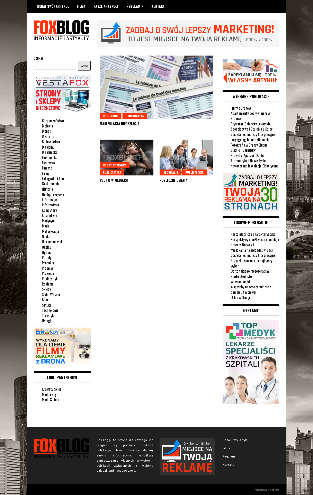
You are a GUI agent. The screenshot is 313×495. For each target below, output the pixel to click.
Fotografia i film (53, 178)
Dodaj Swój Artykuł (53, 6)
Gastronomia (51, 183)
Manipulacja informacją (120, 123)
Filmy (81, 6)
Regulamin (135, 6)
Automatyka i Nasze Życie (248, 160)
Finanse (47, 167)
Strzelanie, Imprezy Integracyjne (253, 134)
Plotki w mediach (114, 180)
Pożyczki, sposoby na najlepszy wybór (251, 262)
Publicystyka (135, 115)
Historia (47, 188)
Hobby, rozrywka (114, 165)
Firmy (45, 173)
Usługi (46, 320)
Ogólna (47, 252)
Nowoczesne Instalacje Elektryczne (255, 165)
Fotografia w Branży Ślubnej (250, 144)
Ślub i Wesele (51, 294)
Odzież (46, 246)
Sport (46, 299)
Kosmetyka (49, 215)
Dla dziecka (49, 152)
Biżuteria (48, 136)
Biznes (46, 130)
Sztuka (47, 304)
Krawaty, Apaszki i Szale (247, 155)
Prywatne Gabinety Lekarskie (251, 123)
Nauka (46, 236)
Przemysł (48, 267)
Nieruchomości (52, 241)
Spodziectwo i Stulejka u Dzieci (252, 128)
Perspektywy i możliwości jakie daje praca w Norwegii (252, 241)
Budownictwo (51, 141)
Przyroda (48, 273)
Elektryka (48, 162)
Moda (45, 225)
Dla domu (48, 146)
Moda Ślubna (50, 399)
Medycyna (48, 220)
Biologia (47, 125)
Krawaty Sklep (52, 388)
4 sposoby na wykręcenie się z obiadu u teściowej (251, 289)
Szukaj (38, 57)
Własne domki (240, 281)
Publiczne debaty (174, 180)
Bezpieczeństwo (53, 120)
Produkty (48, 262)
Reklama (48, 283)
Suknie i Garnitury (243, 149)
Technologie (50, 310)
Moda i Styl (49, 393)
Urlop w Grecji (240, 297)
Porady (46, 257)
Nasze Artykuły (106, 6)
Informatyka (50, 204)
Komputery (49, 210)
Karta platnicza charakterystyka (253, 233)
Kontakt (158, 6)
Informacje (110, 115)
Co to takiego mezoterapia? (250, 270)
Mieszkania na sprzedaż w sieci (252, 249)
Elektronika (49, 157)
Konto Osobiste (241, 276)
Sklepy (46, 288)
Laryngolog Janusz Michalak (250, 139)
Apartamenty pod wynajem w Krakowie (250, 115)
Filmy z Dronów (241, 107)
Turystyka (48, 315)
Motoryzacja (50, 230)
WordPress (273, 489)
